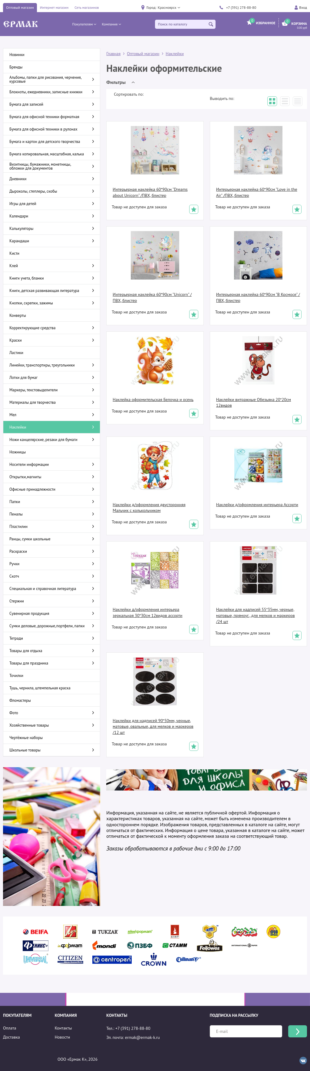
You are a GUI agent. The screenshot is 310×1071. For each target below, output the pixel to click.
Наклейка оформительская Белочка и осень (153, 399)
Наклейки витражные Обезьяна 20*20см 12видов (253, 402)
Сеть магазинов (86, 7)
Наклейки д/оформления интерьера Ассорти (257, 504)
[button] (168, 7)
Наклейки (175, 53)
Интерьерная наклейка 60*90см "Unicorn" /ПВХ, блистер (152, 297)
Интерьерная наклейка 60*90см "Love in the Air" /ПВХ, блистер (256, 192)
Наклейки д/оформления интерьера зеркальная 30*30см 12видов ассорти (147, 612)
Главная (113, 53)
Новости (62, 1037)
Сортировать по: (128, 94)
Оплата (9, 1028)
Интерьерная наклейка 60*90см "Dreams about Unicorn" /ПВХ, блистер (150, 192)
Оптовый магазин (20, 7)
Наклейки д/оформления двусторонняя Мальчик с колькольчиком (149, 507)
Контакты (63, 1028)
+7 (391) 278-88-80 (241, 7)
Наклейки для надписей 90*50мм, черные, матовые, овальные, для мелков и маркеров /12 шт (153, 726)
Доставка (11, 1037)
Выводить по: (222, 98)
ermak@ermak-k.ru (142, 1037)
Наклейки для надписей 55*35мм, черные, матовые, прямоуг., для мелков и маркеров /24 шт (255, 615)
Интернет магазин (54, 7)
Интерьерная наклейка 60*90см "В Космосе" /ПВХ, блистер (258, 297)
